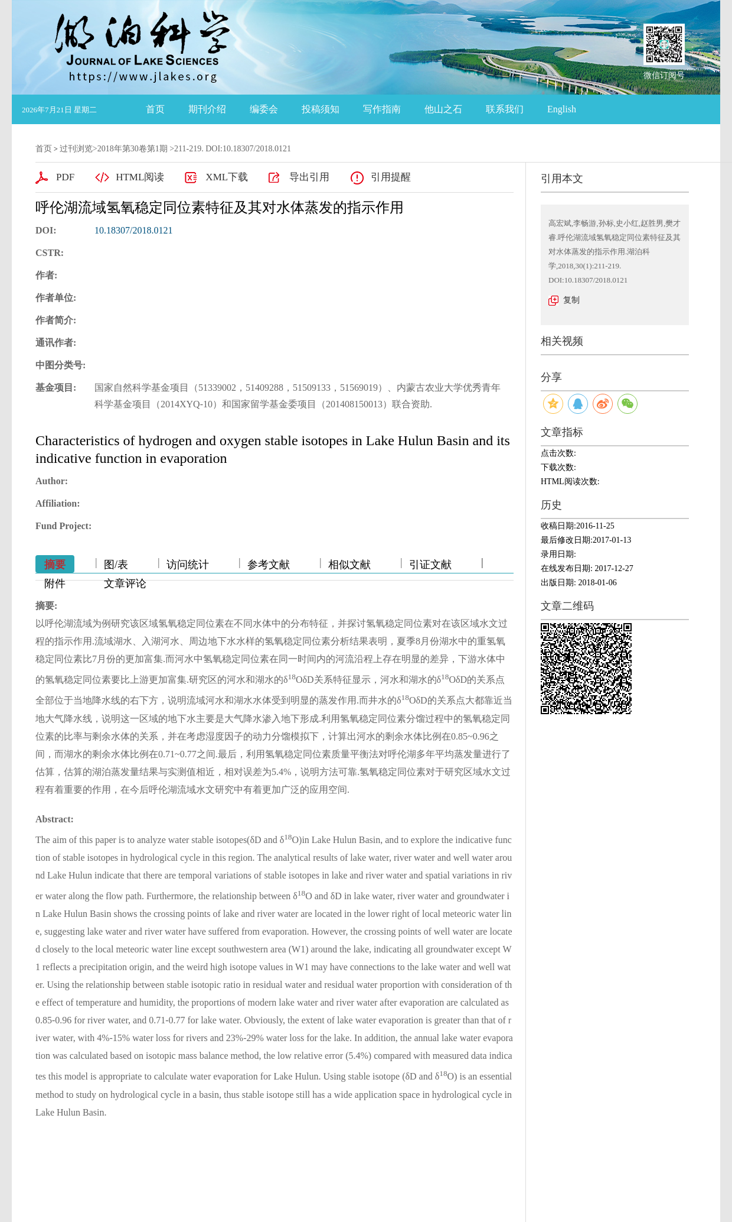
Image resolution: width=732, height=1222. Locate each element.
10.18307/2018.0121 (133, 230)
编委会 (264, 109)
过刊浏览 (76, 148)
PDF (65, 177)
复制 (571, 300)
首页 (155, 109)
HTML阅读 (140, 177)
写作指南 (382, 109)
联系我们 (505, 109)
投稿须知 (320, 109)
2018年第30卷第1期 (132, 148)
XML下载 (226, 177)
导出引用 (309, 177)
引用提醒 (391, 177)
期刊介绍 (207, 109)
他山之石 (443, 109)
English (561, 109)
